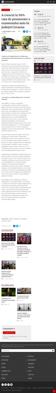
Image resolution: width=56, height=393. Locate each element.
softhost (20, 390)
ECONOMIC (4, 360)
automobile (24, 218)
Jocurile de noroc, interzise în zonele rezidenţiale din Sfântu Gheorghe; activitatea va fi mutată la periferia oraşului (24, 251)
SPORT (3, 364)
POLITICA (31, 356)
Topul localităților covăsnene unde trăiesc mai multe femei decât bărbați (23, 315)
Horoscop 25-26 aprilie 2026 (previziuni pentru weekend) (8, 244)
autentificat (12, 336)
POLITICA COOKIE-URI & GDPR (45, 388)
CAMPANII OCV (6, 371)
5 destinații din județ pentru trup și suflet (23, 297)
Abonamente (4, 388)
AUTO (30, 371)
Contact (28, 388)
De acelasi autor (7, 285)
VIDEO (30, 378)
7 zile (38, 60)
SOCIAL (3, 367)
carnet (8, 221)
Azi (35, 60)
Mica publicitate (21, 388)
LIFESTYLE (31, 374)
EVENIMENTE (32, 360)
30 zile (41, 60)
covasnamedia (7, 2)
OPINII (3, 378)
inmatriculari (17, 218)
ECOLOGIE (4, 374)
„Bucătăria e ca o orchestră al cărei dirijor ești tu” (8, 300)
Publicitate (12, 388)
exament (4, 221)
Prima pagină (4, 5)
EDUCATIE (31, 367)
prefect (11, 218)
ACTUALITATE (5, 9)
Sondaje (34, 388)
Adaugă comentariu (9, 332)
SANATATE (31, 364)
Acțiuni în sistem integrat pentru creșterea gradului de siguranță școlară (7, 274)
